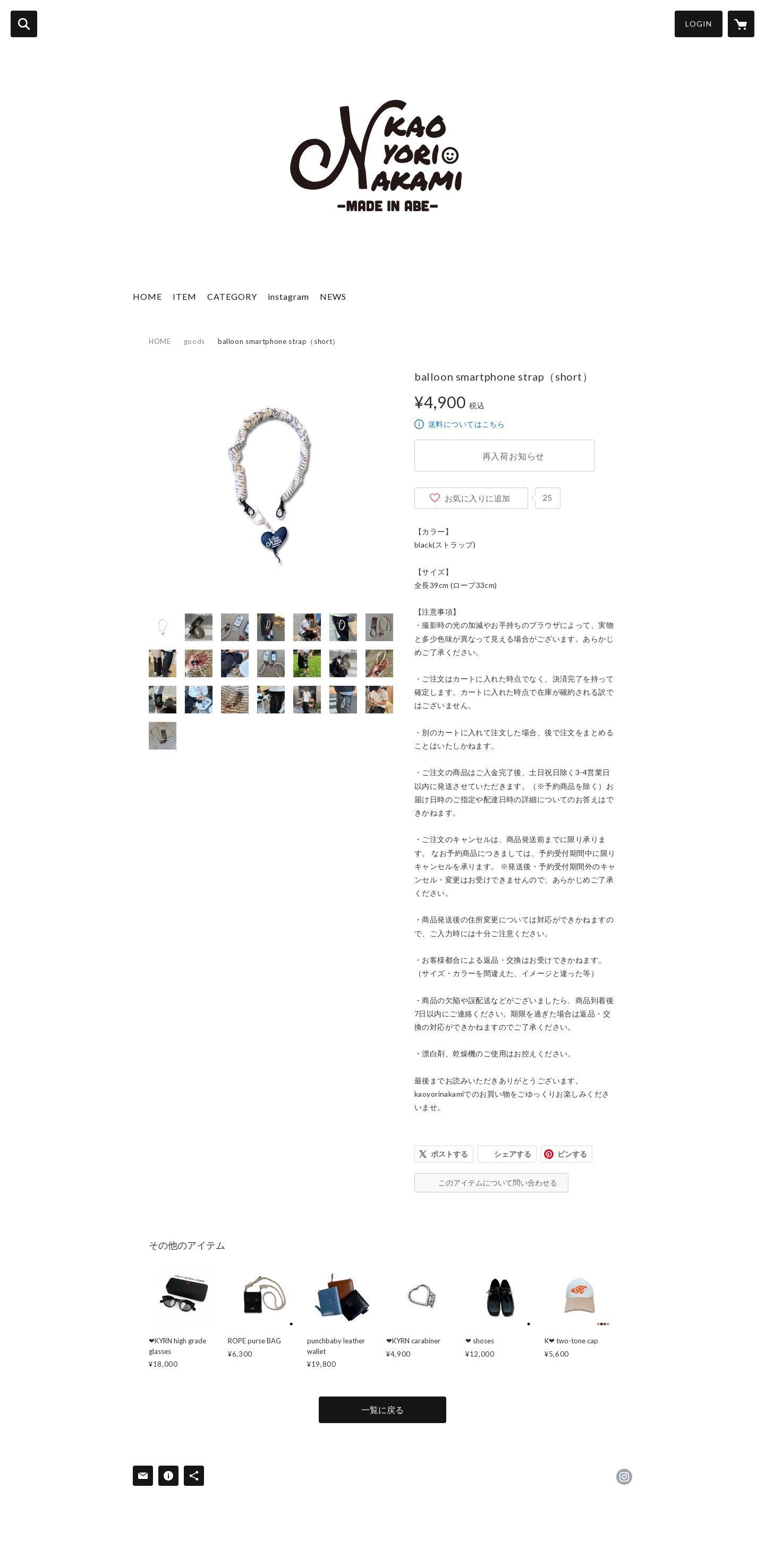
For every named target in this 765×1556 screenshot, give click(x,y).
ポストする (449, 1153)
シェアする (512, 1153)
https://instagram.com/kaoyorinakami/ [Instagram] (624, 1477)
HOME (147, 296)
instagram (288, 296)
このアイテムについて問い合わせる (497, 1182)
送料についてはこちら (466, 423)
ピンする (572, 1153)
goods (194, 341)
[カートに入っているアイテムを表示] (741, 24)
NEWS (333, 296)
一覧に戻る (382, 1409)
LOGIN (698, 23)
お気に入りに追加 (478, 498)
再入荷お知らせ (513, 456)
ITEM (185, 296)
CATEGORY (232, 296)
